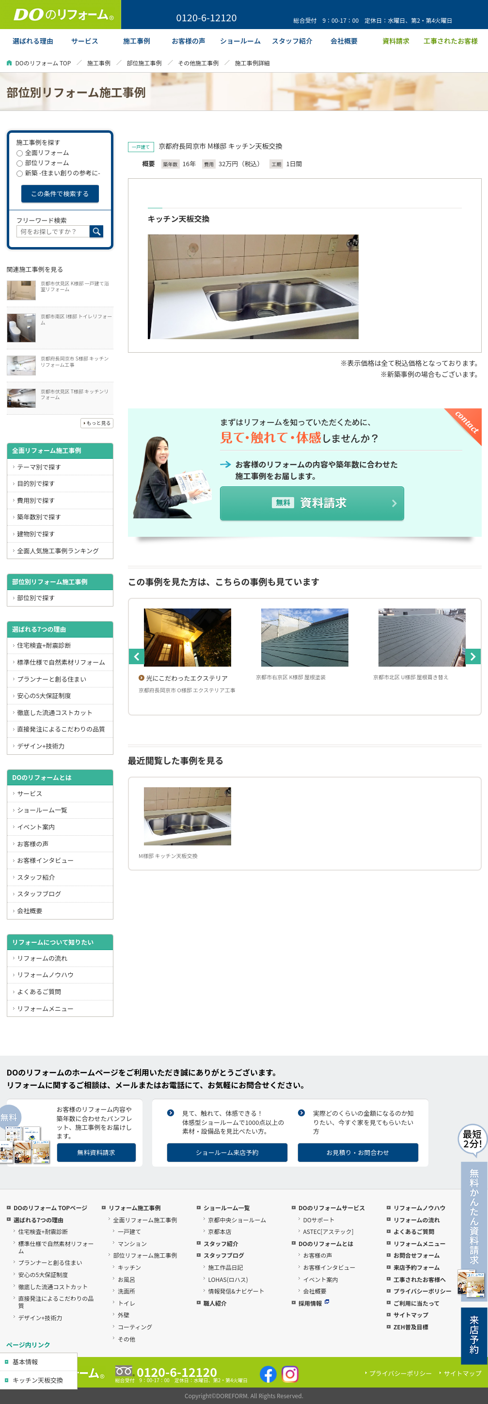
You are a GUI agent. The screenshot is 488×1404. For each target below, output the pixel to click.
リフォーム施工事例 (135, 1207)
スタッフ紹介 (36, 877)
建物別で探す (36, 533)
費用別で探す (36, 500)
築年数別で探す (39, 516)
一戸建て (129, 1231)
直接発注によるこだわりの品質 (61, 728)
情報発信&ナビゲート (236, 1291)
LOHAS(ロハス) (228, 1279)
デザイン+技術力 (40, 745)
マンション (132, 1243)
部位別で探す (36, 597)
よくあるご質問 (39, 991)
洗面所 (126, 1291)
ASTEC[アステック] (328, 1231)
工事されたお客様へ (420, 1279)
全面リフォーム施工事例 (46, 450)
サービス (29, 793)
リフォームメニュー (45, 1008)
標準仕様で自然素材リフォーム (61, 662)
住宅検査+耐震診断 (44, 645)
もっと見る (99, 422)
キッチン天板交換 (38, 1380)
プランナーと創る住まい (51, 679)
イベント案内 (36, 826)
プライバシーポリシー (423, 1291)
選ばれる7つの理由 (39, 629)
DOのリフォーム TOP (43, 63)
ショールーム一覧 (42, 809)
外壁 (123, 1314)
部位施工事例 (144, 63)
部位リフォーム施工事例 (145, 1255)
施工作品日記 (225, 1267)
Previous (136, 656)
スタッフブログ (39, 893)
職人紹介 (215, 1303)
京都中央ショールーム (237, 1220)
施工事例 (98, 63)
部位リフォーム (42, 162)
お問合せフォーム (417, 1255)
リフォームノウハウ (45, 974)
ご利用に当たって (417, 1303)
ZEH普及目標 (411, 1327)
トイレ (126, 1303)
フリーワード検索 (41, 220)
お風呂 (126, 1279)
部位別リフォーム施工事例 (50, 581)
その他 (126, 1339)
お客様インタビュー (45, 860)
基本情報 (25, 1361)
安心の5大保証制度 (44, 695)
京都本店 (219, 1231)
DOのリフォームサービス (332, 1207)
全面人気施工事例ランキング (58, 550)
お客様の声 (32, 843)
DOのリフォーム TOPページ (50, 1207)
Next (473, 656)
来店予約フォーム (417, 1267)
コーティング (135, 1327)
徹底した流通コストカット (55, 712)
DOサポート (318, 1220)
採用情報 (314, 1303)
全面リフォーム (42, 152)
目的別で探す (36, 483)
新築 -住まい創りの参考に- (58, 172)
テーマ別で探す (39, 466)
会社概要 (29, 910)
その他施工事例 (198, 63)
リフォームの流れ (42, 958)
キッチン (129, 1267)
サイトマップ (411, 1314)
